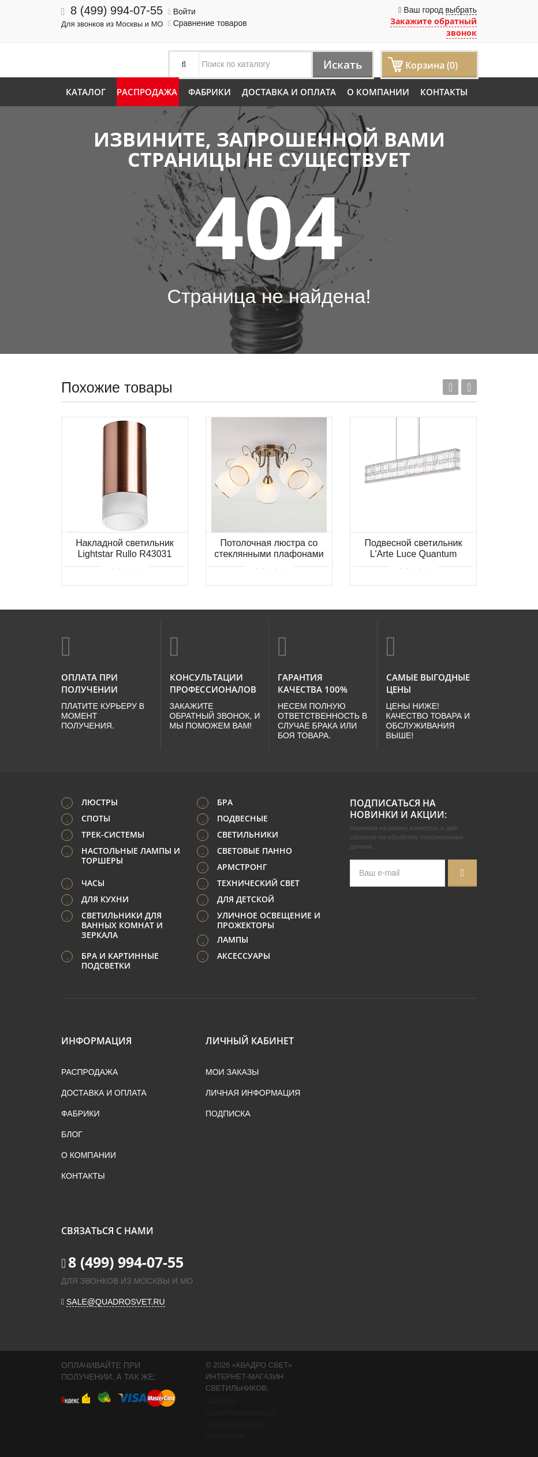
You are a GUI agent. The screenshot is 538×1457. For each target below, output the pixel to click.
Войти (182, 11)
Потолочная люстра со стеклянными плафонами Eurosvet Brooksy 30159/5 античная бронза (268, 549)
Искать (340, 64)
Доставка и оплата (289, 92)
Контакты (444, 92)
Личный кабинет (250, 1040)
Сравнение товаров (207, 23)
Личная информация (253, 1092)
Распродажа (147, 92)
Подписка (228, 1113)
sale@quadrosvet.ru (115, 1301)
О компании (378, 92)
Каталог (86, 92)
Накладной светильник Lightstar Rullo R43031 (125, 548)
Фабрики (209, 92)
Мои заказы (232, 1071)
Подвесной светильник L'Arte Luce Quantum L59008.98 (413, 549)
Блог (72, 1133)
